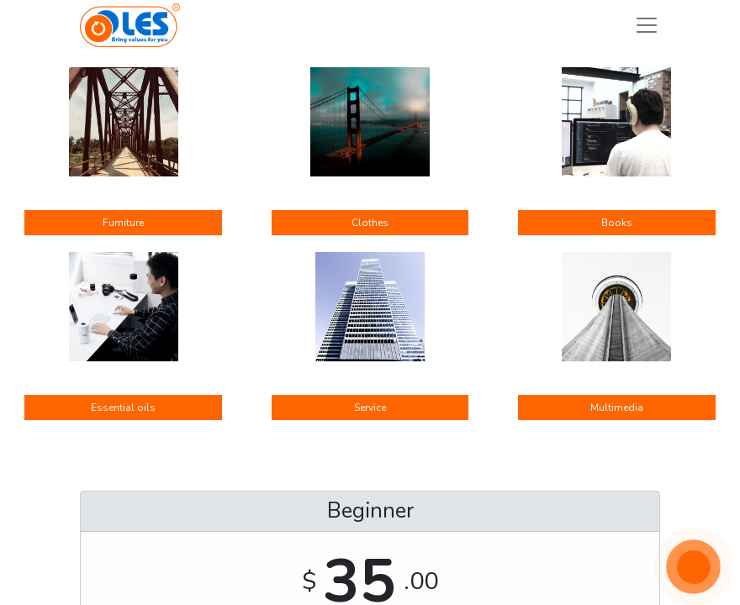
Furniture (123, 222)
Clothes (370, 222)
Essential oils (123, 407)
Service (370, 407)
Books (616, 222)
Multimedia (616, 407)
